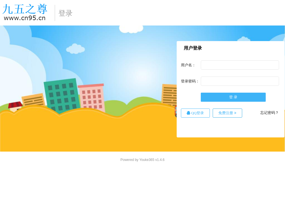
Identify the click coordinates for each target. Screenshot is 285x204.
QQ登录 (195, 113)
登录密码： (190, 81)
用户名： (188, 65)
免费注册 (227, 113)
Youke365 (146, 160)
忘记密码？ (269, 112)
